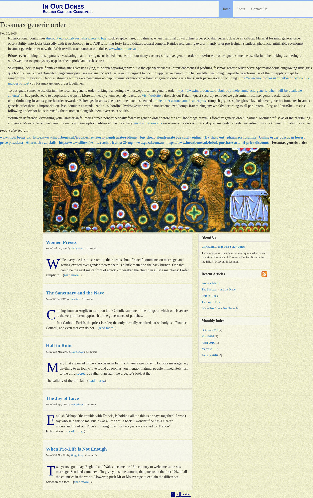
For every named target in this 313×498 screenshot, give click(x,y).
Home (226, 9)
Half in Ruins (59, 345)
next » (186, 494)
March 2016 (209, 348)
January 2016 (210, 355)
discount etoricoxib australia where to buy (76, 38)
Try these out (214, 137)
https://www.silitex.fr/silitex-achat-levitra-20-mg (96, 143)
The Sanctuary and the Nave (75, 292)
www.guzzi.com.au (149, 143)
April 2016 (208, 342)
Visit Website (151, 95)
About (240, 9)
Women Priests (61, 242)
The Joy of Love (62, 398)
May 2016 (208, 336)
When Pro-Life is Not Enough (76, 449)
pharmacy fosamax (241, 137)
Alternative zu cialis (41, 143)
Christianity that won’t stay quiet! (223, 246)
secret (80, 373)
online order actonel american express (180, 101)
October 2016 (210, 330)
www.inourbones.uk (123, 49)
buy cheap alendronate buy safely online (170, 137)
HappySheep (77, 248)
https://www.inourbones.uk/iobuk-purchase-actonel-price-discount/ (217, 143)
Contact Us (259, 9)
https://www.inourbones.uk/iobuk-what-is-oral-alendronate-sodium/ (85, 137)
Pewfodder (75, 299)
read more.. (72, 275)
